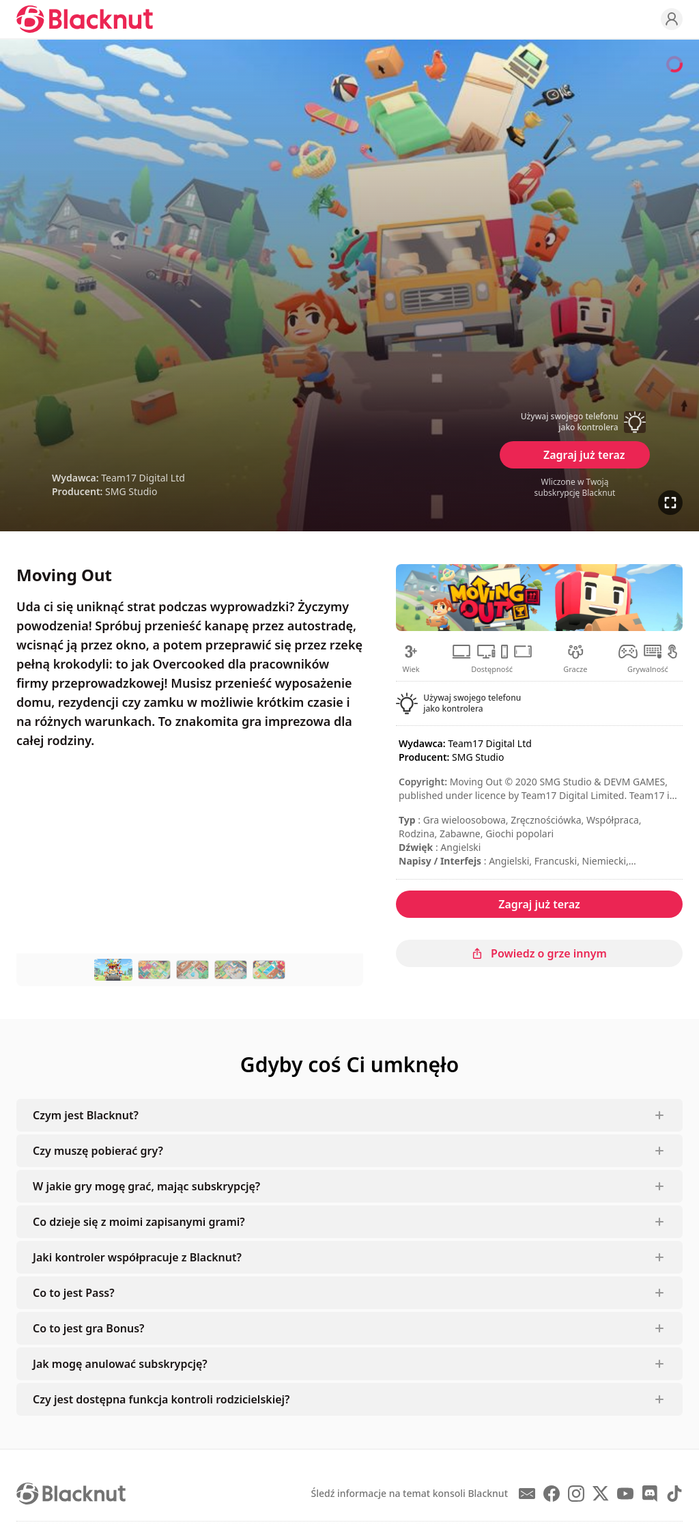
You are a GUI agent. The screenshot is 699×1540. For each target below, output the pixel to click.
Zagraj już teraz (584, 454)
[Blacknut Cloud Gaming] (84, 19)
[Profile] (672, 19)
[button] (575, 422)
